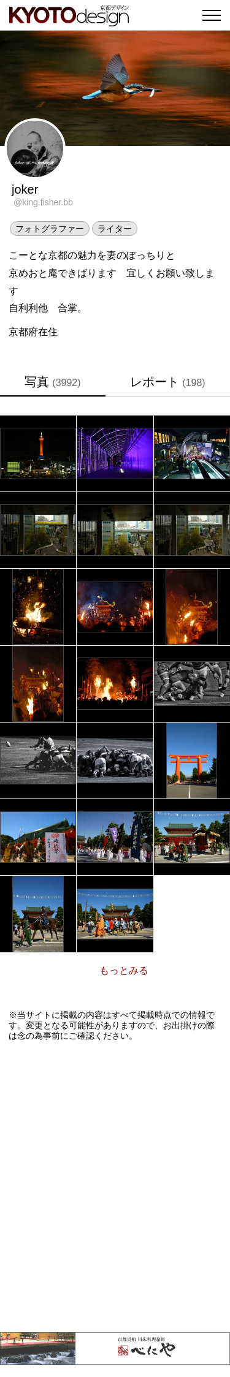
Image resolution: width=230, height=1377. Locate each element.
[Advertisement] (115, 1187)
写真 (52, 382)
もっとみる (123, 970)
